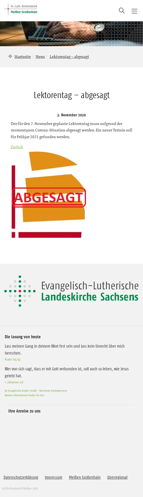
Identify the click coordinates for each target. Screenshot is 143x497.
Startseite (23, 56)
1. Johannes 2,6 (14, 382)
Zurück (17, 146)
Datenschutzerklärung (21, 477)
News (40, 56)
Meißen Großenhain (85, 477)
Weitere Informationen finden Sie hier (24, 395)
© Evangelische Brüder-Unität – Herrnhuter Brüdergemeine (36, 390)
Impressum (53, 477)
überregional (117, 477)
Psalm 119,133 (12, 359)
